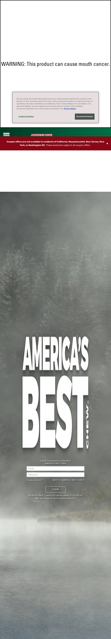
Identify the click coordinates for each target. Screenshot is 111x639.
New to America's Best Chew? (68, 480)
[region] (55, 107)
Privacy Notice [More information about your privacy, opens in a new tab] (70, 109)
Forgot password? (35, 480)
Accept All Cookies (84, 116)
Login (55, 489)
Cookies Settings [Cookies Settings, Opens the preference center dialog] (26, 116)
